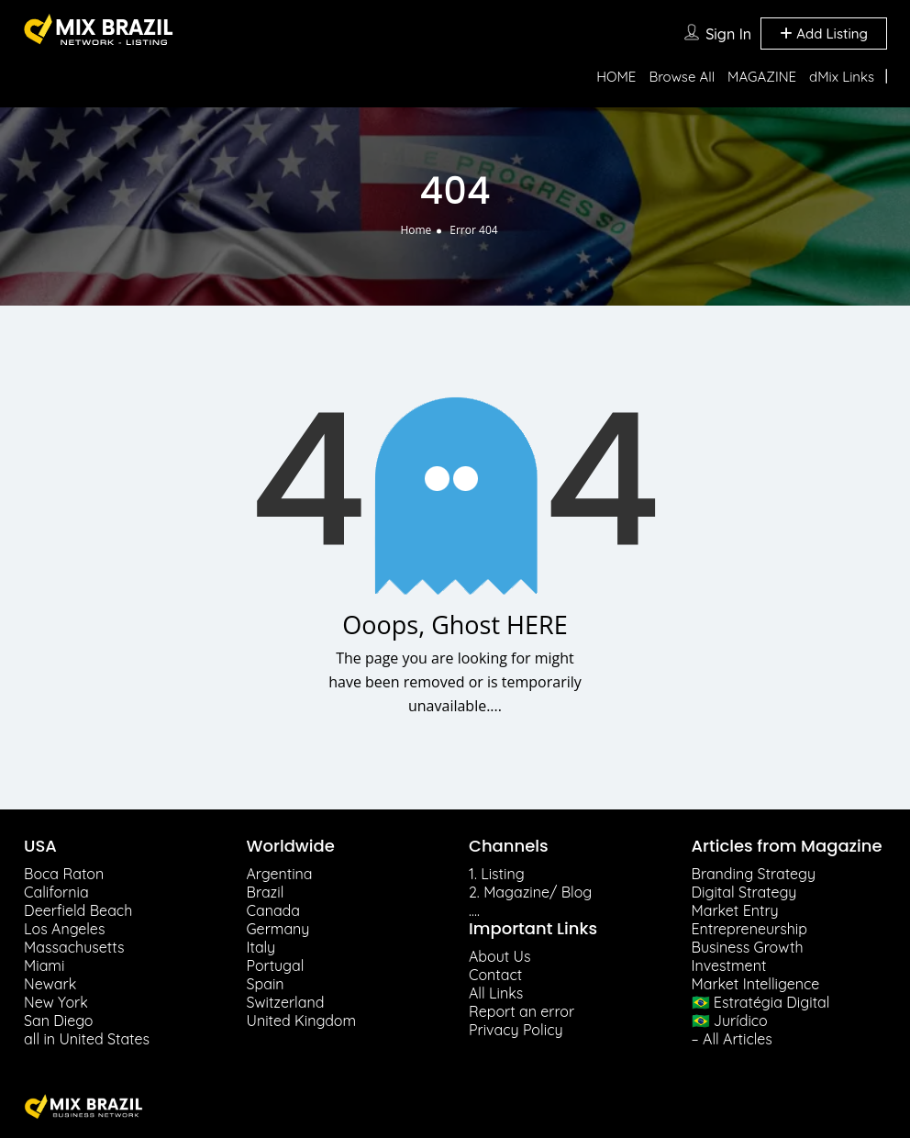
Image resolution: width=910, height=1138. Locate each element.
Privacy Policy (516, 1030)
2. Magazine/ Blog (530, 892)
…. (474, 910)
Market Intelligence (756, 984)
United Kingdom (302, 1020)
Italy (261, 947)
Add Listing (824, 33)
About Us (500, 956)
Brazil (265, 892)
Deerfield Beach (78, 910)
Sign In (728, 34)
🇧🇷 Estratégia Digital (761, 1002)
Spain (265, 984)
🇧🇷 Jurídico (730, 1020)
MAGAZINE (761, 76)
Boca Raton (64, 874)
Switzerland (286, 1002)
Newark (50, 984)
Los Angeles (64, 929)
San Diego (59, 1020)
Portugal (276, 965)
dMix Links (841, 76)
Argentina (280, 874)
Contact (495, 974)
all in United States (87, 1039)
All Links (496, 993)
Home (415, 230)
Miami (44, 965)
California (56, 892)
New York (56, 1002)
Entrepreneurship (749, 929)
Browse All (682, 76)
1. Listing (497, 874)
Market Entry (735, 910)
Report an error (521, 1011)
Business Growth (748, 947)
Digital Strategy (744, 892)
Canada (273, 910)
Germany (278, 929)
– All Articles (732, 1039)
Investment (729, 965)
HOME (616, 76)
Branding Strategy (754, 874)
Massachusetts (74, 947)
